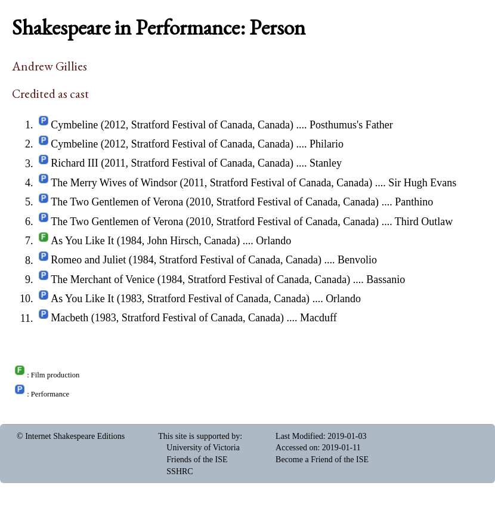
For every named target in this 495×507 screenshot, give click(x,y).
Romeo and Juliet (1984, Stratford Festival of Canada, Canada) (186, 260)
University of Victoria (203, 447)
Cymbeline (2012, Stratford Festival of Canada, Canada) (172, 125)
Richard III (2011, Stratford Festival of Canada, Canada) (172, 164)
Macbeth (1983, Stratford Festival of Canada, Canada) (167, 318)
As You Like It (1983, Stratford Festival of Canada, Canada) (180, 299)
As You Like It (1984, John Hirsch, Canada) (145, 241)
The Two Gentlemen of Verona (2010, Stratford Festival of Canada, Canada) (215, 202)
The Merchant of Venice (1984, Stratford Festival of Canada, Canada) (200, 279)
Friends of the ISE (196, 459)
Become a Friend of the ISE (322, 459)
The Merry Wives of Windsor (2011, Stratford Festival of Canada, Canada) (211, 183)
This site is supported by (199, 436)
